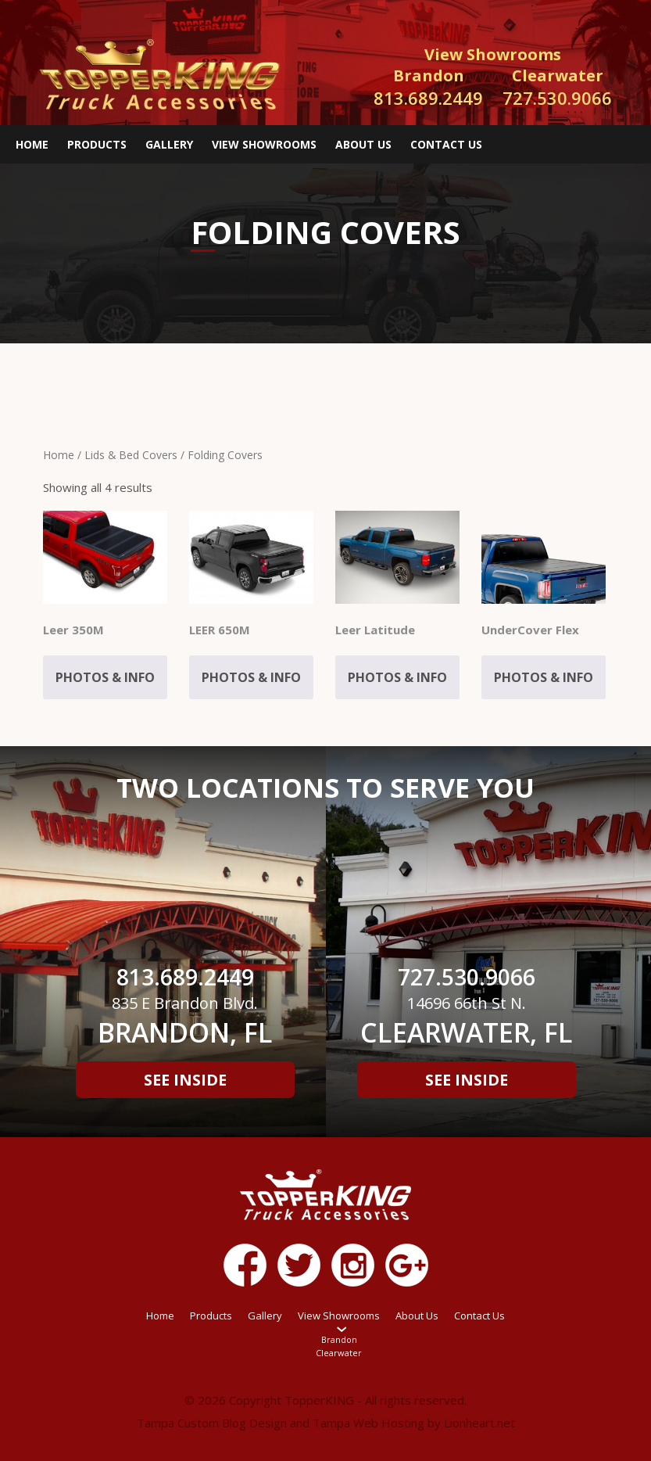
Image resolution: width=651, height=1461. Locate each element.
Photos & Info (105, 677)
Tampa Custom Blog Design (212, 1422)
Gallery (169, 144)
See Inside (185, 1079)
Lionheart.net (479, 1422)
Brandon (339, 1339)
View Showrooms (264, 144)
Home (32, 144)
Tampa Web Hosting (368, 1422)
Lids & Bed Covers (130, 454)
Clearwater (339, 1353)
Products (97, 144)
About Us (363, 144)
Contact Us (446, 144)
